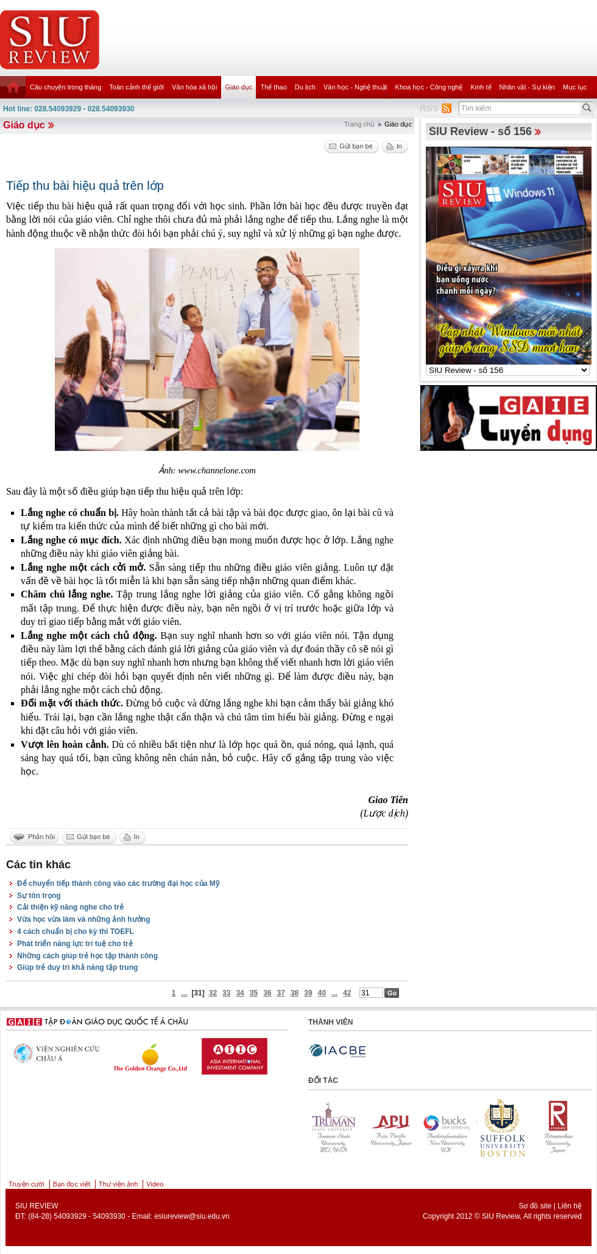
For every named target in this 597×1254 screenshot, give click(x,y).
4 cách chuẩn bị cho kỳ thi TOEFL (75, 931)
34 (240, 993)
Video (154, 1184)
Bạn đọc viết (71, 1184)
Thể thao (273, 87)
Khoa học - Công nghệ (429, 87)
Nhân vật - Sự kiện (527, 87)
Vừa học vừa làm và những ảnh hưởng (83, 919)
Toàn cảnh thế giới (136, 87)
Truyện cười (26, 1184)
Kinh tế (480, 87)
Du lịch (305, 87)
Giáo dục (239, 87)
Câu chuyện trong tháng (65, 87)
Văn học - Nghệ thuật (355, 87)
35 (254, 993)
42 (347, 993)
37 (281, 993)
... (184, 993)
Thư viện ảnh (118, 1184)
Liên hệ (569, 1206)
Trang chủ (359, 124)
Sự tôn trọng (39, 895)
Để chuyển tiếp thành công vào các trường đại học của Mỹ (118, 883)
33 (226, 993)
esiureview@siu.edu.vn (192, 1216)
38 (294, 993)
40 (322, 993)
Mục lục (575, 87)
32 (213, 993)
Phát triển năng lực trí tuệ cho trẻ (75, 943)
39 (308, 993)
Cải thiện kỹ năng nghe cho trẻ (70, 907)
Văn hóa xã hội (194, 87)
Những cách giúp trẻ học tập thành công (87, 956)
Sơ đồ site (534, 1206)
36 (267, 993)
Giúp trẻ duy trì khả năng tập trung (77, 967)
